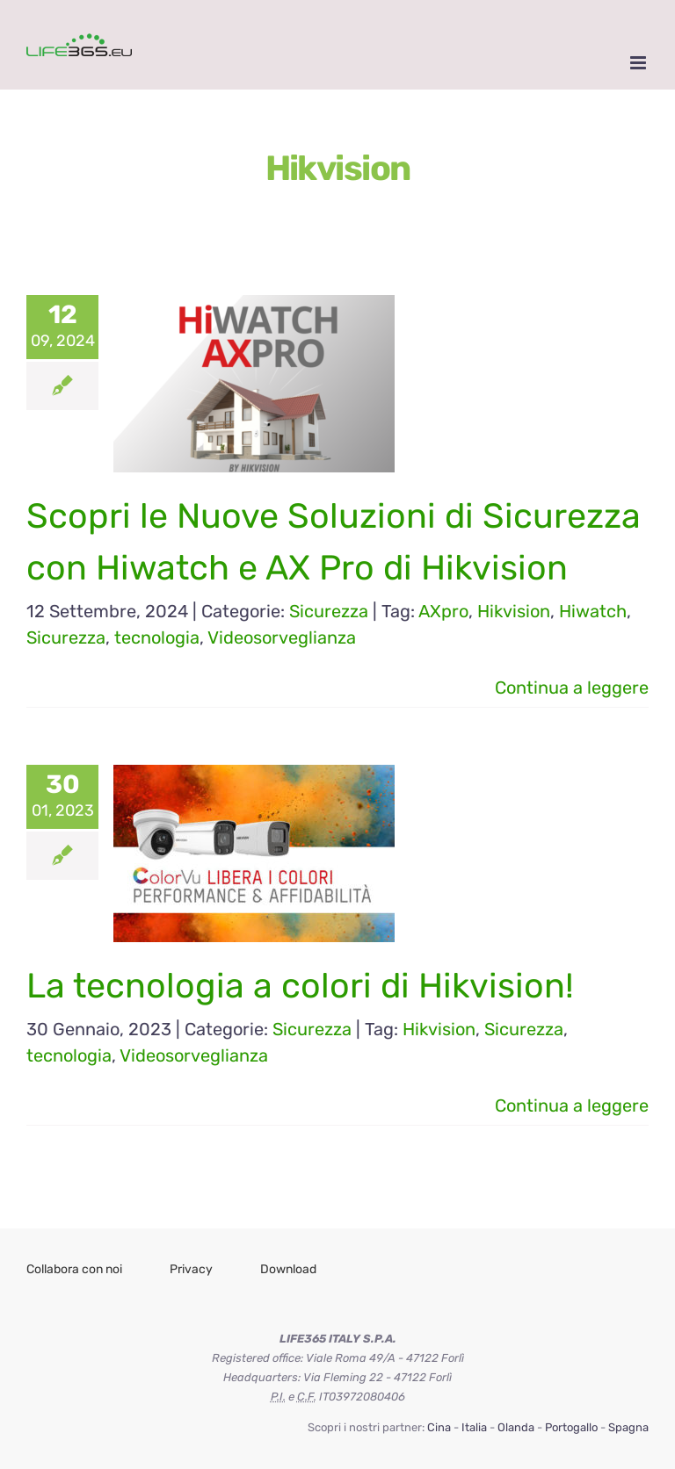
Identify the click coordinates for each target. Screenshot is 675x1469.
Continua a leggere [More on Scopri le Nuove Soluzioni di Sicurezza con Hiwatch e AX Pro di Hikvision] (572, 687)
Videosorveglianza (281, 637)
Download (288, 1269)
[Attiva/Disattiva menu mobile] (639, 63)
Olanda (515, 1427)
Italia (474, 1427)
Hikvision (513, 611)
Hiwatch (593, 611)
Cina (439, 1427)
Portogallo (571, 1427)
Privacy (191, 1269)
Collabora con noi (74, 1269)
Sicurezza (328, 611)
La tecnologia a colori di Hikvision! (300, 985)
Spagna (628, 1427)
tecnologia (157, 637)
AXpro (443, 611)
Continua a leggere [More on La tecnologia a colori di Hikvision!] (572, 1105)
